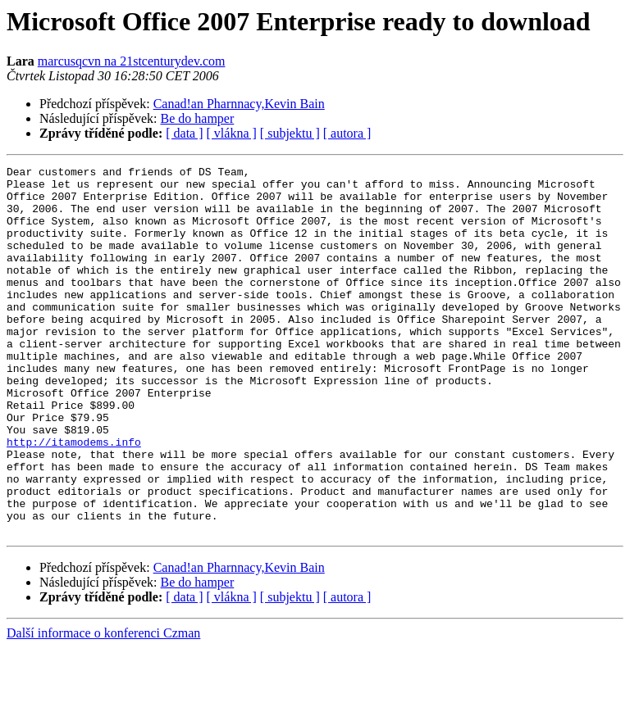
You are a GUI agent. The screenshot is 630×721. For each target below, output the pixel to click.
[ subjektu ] (290, 133)
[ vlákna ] (232, 133)
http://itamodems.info (74, 498)
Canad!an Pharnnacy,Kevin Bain (239, 104)
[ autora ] (347, 133)
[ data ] (184, 133)
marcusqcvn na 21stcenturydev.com (132, 61)
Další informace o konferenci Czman (103, 707)
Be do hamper (198, 118)
